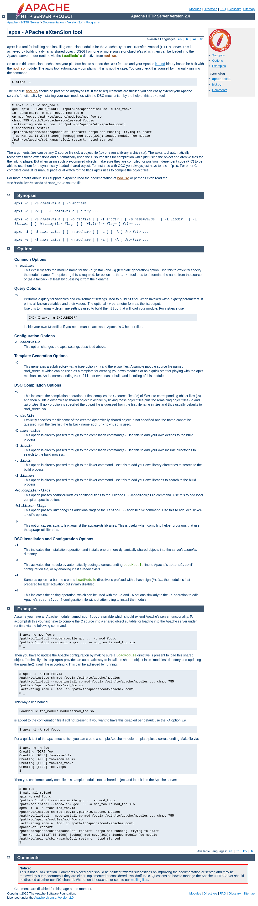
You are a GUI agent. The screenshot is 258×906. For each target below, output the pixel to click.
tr (202, 39)
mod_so (110, 56)
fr (187, 39)
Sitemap (249, 9)
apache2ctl (221, 79)
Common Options (30, 259)
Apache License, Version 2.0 (54, 897)
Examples (219, 66)
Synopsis (218, 55)
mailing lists (139, 880)
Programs (93, 22)
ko (194, 39)
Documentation (53, 22)
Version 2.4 (75, 22)
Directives (210, 9)
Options (217, 60)
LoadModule (72, 56)
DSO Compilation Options (37, 385)
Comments (219, 90)
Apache (12, 22)
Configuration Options (34, 336)
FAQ (223, 9)
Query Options (27, 288)
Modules (195, 9)
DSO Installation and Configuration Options (53, 539)
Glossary (234, 9)
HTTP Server (30, 22)
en (179, 39)
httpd (160, 64)
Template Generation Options (41, 356)
